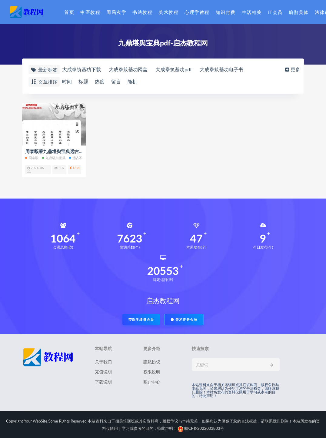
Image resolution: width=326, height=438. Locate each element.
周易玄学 (116, 12)
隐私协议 (151, 361)
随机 (132, 81)
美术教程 (168, 12)
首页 (69, 12)
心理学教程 (197, 12)
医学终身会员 (141, 319)
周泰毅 (32, 158)
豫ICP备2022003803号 (201, 428)
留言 (116, 81)
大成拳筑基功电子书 (221, 69)
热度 (100, 81)
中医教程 (90, 12)
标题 (83, 81)
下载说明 (103, 381)
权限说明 (151, 371)
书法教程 (142, 12)
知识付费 (226, 12)
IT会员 (275, 12)
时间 (67, 81)
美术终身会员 (184, 319)
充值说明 (103, 371)
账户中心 (151, 381)
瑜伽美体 (299, 12)
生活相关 (252, 12)
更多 (292, 69)
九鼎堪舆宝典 (54, 158)
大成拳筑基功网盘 (128, 69)
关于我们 (103, 361)
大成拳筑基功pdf (173, 69)
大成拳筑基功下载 (81, 69)
